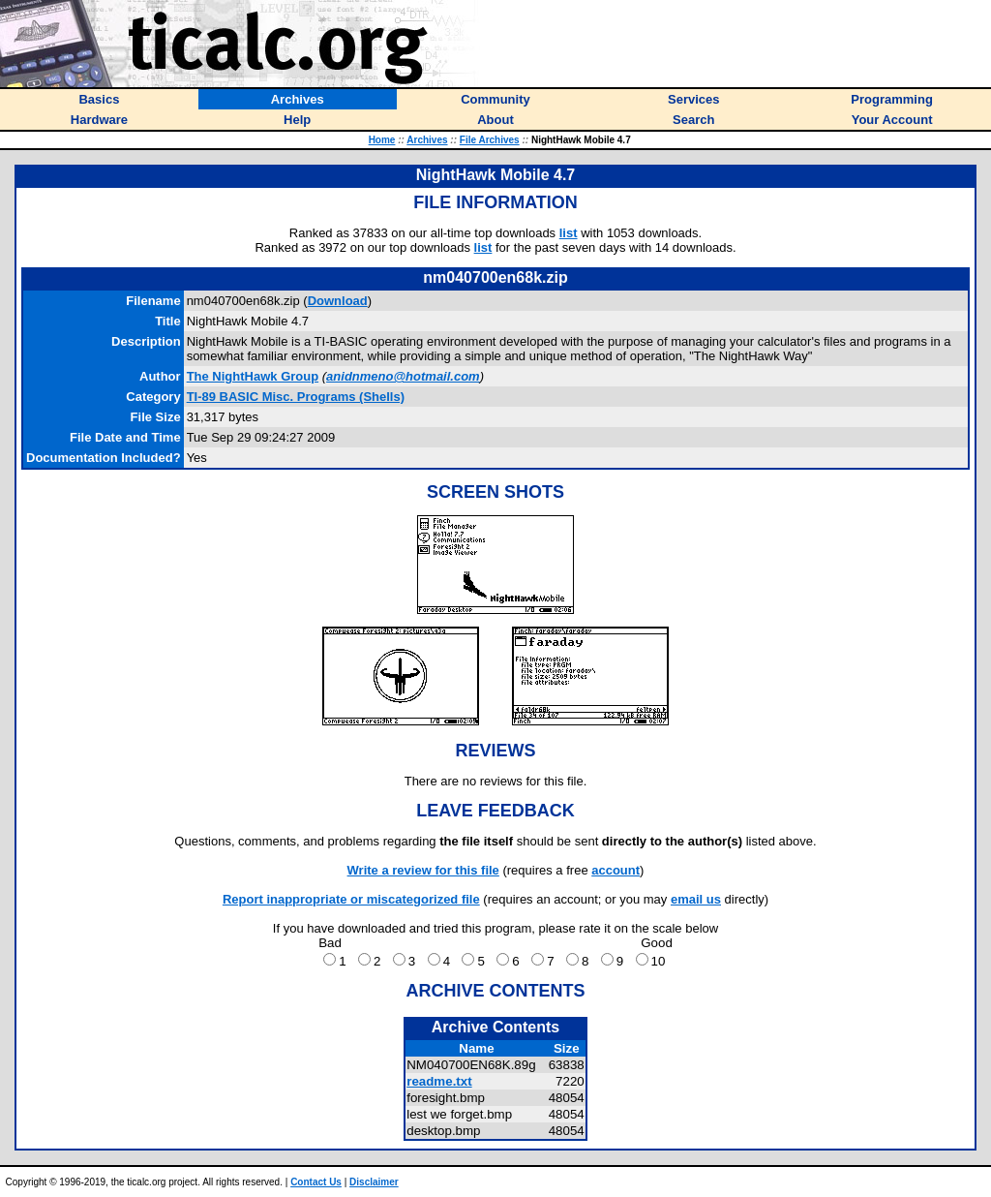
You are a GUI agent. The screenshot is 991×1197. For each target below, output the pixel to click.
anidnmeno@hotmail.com (403, 376)
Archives (426, 140)
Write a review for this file (423, 870)
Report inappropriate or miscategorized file (351, 899)
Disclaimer (374, 1182)
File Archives (490, 140)
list (568, 233)
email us (696, 899)
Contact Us (316, 1182)
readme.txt (438, 1081)
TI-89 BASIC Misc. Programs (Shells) (296, 396)
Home (382, 140)
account (615, 870)
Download (338, 300)
